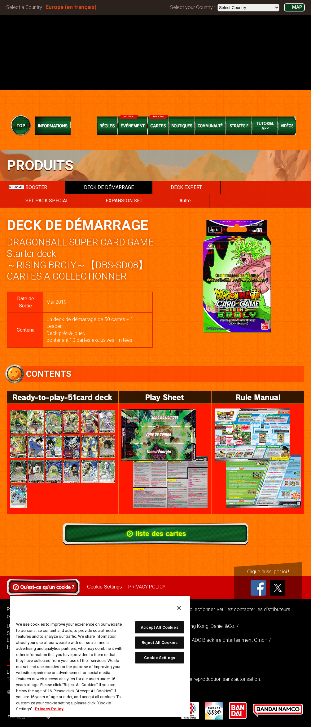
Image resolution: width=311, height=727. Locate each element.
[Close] (179, 608)
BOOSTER (28, 187)
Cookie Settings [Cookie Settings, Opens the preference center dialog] (159, 657)
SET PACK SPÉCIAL (47, 201)
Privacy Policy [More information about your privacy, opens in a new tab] (49, 709)
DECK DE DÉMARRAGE (109, 187)
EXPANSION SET (124, 201)
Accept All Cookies (159, 627)
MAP (297, 7)
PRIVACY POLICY (146, 587)
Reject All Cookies (159, 642)
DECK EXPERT (186, 187)
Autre (185, 201)
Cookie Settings (104, 586)
